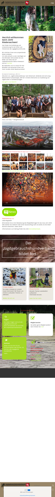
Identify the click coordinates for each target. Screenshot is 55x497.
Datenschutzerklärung (25, 495)
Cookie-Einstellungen (27, 492)
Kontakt (9, 63)
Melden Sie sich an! (9, 298)
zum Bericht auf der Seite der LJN (14, 171)
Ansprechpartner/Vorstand (13, 327)
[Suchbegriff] (44, 485)
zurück (1, 18)
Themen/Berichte (41, 283)
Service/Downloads (34, 229)
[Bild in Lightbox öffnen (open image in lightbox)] (27, 101)
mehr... (6, 353)
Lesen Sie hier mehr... (35, 298)
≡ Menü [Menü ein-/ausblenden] (52, 3)
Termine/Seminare (14, 283)
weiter (53, 18)
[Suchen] (53, 485)
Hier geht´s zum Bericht (9, 82)
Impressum (32, 495)
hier (42, 327)
